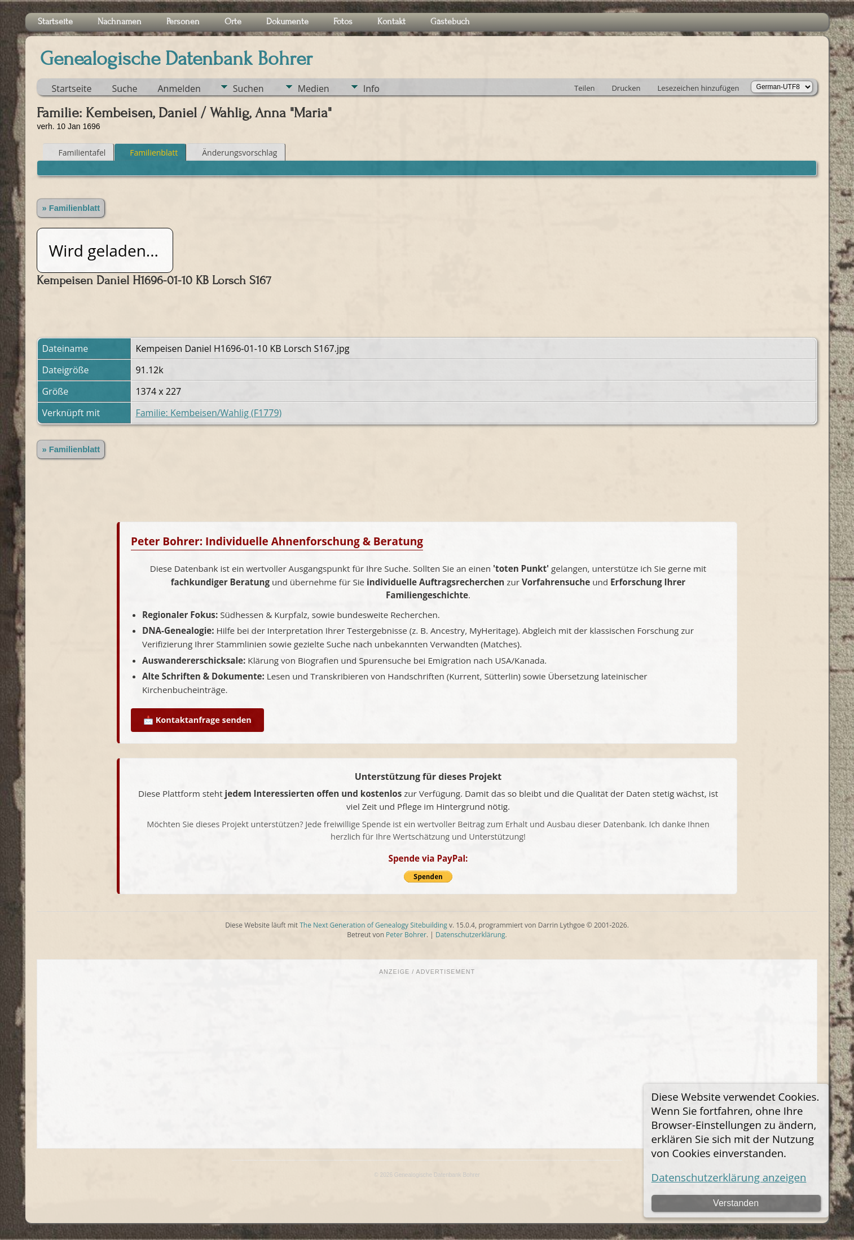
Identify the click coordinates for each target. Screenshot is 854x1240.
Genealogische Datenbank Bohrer (176, 58)
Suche (124, 88)
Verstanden (736, 1203)
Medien (313, 88)
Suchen (248, 88)
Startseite (71, 88)
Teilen (584, 88)
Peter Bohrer (406, 934)
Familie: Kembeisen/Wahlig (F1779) (208, 413)
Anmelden (178, 88)
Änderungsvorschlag (234, 152)
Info (371, 88)
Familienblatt (149, 152)
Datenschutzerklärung (470, 934)
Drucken (625, 88)
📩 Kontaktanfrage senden (197, 719)
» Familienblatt (71, 208)
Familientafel (76, 152)
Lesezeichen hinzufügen (698, 88)
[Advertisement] (427, 1061)
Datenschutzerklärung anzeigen (729, 1177)
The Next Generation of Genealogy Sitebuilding (373, 925)
